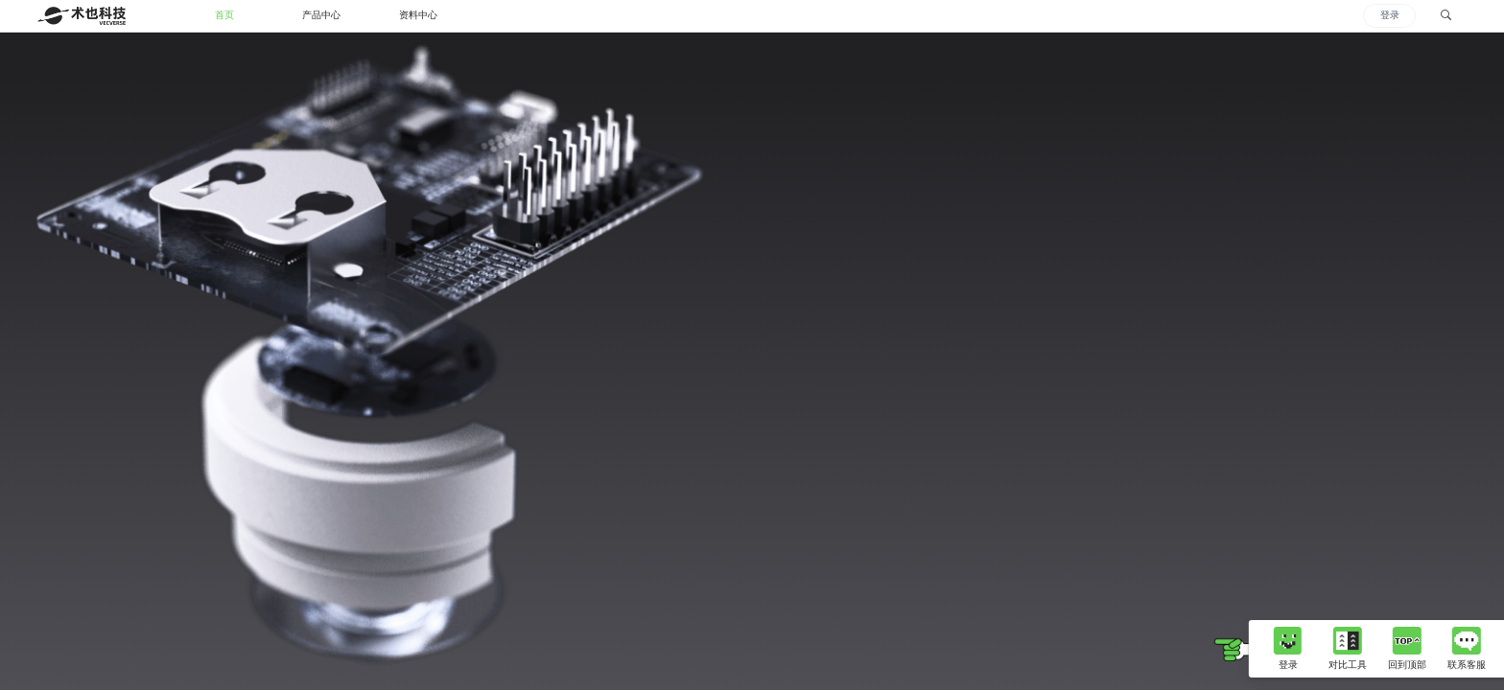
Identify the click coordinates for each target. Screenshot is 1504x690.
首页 (224, 15)
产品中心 (321, 15)
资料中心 (418, 15)
